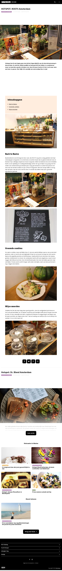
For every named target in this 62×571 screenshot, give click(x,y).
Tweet (29, 361)
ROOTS (37, 63)
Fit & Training (4, 544)
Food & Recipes (5, 548)
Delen (24, 361)
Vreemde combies (14, 107)
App (38, 361)
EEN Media (58, 568)
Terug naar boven (30, 532)
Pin (33, 361)
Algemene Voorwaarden (28, 563)
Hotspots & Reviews (6, 11)
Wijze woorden (13, 109)
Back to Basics (13, 104)
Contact (36, 563)
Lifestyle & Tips (5, 551)
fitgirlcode (26, 11)
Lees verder (31, 433)
